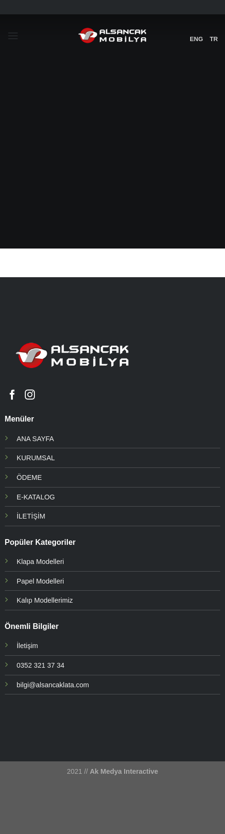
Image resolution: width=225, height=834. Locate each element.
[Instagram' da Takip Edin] (30, 395)
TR (214, 39)
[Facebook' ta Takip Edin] (12, 395)
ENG (196, 39)
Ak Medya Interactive (124, 771)
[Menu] (13, 35)
